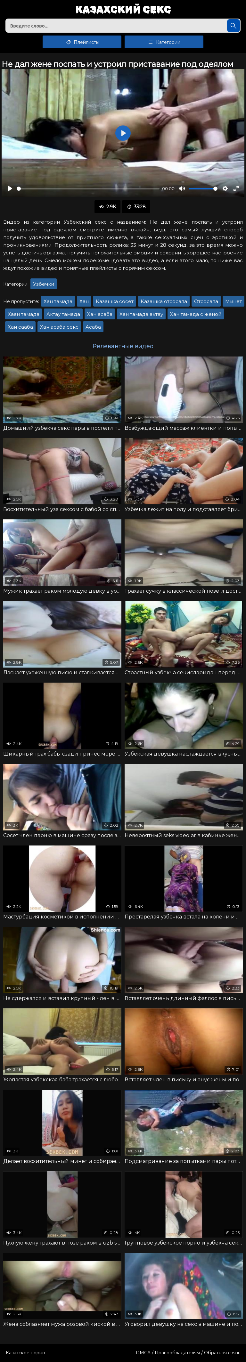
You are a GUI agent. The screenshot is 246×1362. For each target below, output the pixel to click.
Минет (233, 301)
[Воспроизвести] (10, 188)
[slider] (88, 189)
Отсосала (206, 301)
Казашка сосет (115, 301)
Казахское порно (25, 1353)
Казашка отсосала (164, 301)
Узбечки (43, 284)
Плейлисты (82, 42)
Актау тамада (63, 314)
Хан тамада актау (141, 314)
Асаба (93, 327)
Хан (84, 301)
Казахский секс (123, 9)
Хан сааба (20, 327)
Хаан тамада (23, 314)
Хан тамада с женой (195, 314)
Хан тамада (58, 301)
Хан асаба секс (59, 327)
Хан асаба (99, 314)
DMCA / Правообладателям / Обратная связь (188, 1353)
